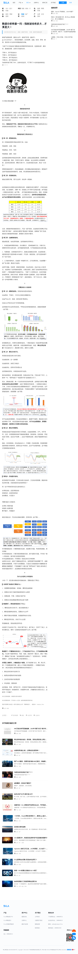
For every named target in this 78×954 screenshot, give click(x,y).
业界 (38, 14)
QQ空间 (30, 715)
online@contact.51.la (57, 924)
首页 (14, 2)
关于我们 (53, 2)
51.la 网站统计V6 (8, 916)
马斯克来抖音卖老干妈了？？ (59, 24)
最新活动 (24, 916)
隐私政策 (37, 924)
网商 (42, 8)
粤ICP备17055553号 (46, 949)
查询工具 (44, 2)
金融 (3, 15)
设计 (10, 8)
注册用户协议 (38, 920)
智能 (22, 8)
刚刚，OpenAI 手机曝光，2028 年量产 (62, 11)
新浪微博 (15, 715)
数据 (22, 14)
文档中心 (36, 2)
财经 (7, 14)
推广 (26, 14)
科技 (19, 8)
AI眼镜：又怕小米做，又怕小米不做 (61, 37)
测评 (38, 16)
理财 (10, 14)
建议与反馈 (25, 924)
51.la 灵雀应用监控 (9, 924)
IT (30, 8)
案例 (22, 16)
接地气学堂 (24, 32)
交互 (42, 14)
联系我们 (37, 928)
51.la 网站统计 (7, 920)
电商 (34, 9)
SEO (7, 8)
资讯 (28, 2)
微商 (38, 8)
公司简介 (37, 916)
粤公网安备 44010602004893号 (10, 949)
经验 (7, 10)
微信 (23, 715)
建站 (3, 9)
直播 (23, 842)
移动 (26, 8)
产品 (21, 2)
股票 (7, 16)
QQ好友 (37, 715)
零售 (38, 10)
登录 (70, 2)
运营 (18, 15)
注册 (63, 2)
